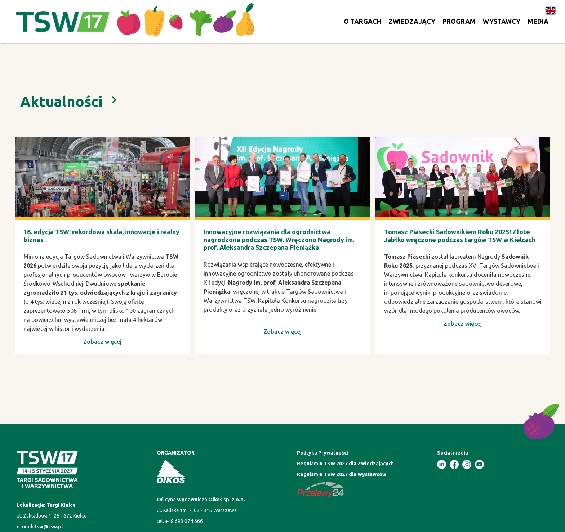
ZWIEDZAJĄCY (411, 21)
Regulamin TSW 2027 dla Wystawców (341, 474)
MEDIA (538, 21)
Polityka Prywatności (322, 453)
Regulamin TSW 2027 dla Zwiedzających (345, 463)
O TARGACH (362, 21)
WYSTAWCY (501, 21)
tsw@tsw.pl (49, 526)
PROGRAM (459, 21)
